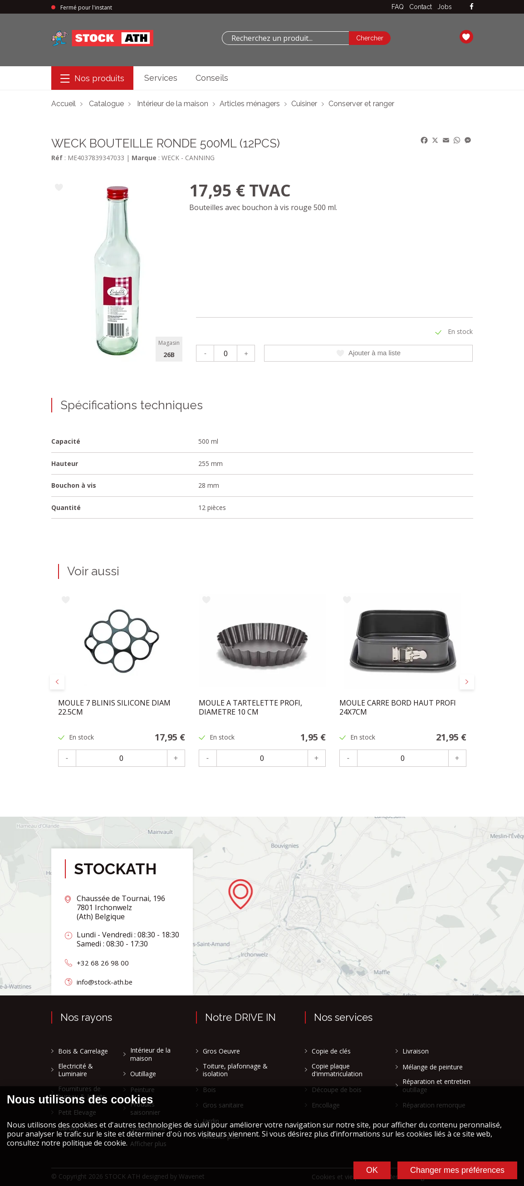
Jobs (444, 6)
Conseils (212, 78)
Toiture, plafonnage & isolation (235, 1070)
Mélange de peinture (432, 1067)
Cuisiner (304, 103)
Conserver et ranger (361, 103)
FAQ (398, 6)
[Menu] (92, 78)
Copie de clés (331, 1051)
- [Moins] (205, 353)
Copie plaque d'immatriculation (337, 1070)
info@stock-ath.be (108, 982)
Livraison (415, 1051)
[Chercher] (370, 38)
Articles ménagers (250, 103)
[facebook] (471, 7)
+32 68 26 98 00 (103, 963)
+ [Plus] (246, 353)
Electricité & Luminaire (75, 1070)
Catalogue (106, 103)
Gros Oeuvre (221, 1051)
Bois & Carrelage (83, 1051)
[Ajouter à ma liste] (59, 188)
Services (160, 78)
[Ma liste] (466, 38)
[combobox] (285, 38)
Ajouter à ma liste (368, 353)
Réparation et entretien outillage (436, 1085)
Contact (420, 6)
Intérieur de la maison (172, 103)
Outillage (143, 1074)
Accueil (63, 103)
